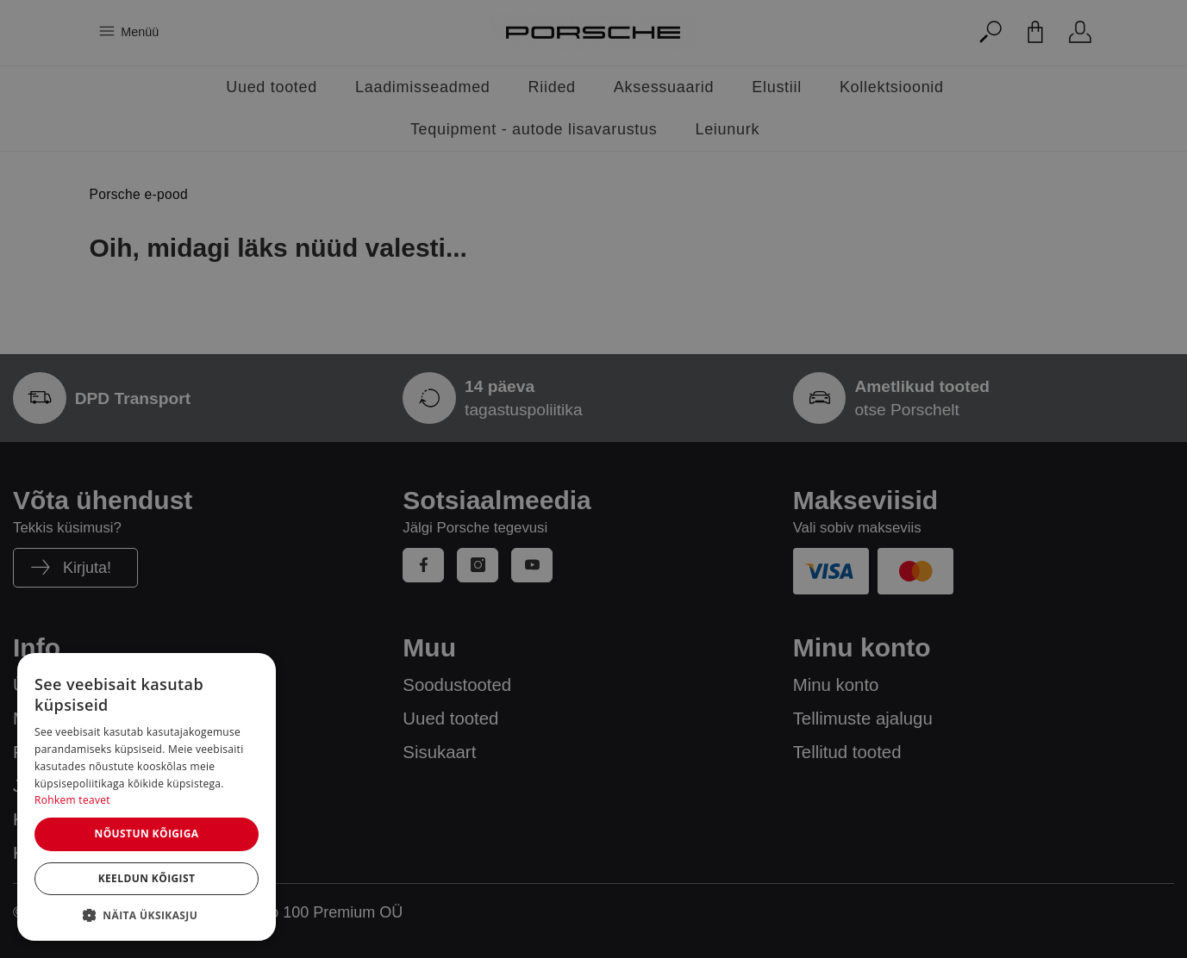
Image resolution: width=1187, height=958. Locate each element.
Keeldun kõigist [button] (147, 878)
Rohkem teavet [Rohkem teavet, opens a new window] (72, 800)
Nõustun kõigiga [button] (146, 833)
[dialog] (146, 797)
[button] (146, 915)
